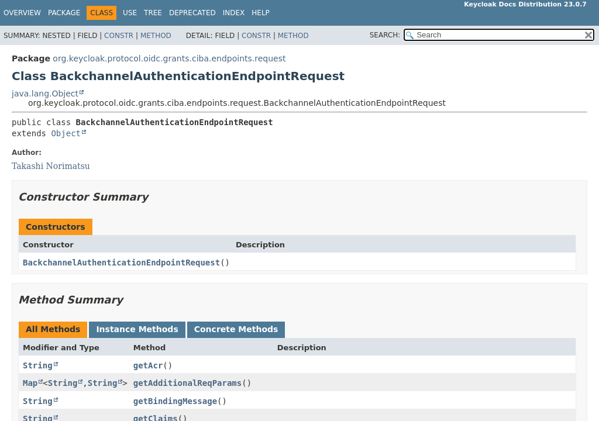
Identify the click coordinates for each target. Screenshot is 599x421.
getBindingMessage (175, 401)
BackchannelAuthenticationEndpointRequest (121, 262)
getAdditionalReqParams (187, 383)
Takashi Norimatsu (51, 166)
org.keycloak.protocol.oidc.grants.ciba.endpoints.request (169, 58)
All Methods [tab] (53, 329)
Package (64, 13)
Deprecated (192, 13)
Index (234, 13)
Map (30, 383)
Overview (22, 13)
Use (130, 13)
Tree (153, 13)
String (38, 365)
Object (66, 133)
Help (261, 13)
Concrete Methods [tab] (236, 329)
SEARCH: (385, 35)
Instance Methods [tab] (137, 329)
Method (155, 36)
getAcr (148, 365)
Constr (118, 36)
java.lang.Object (45, 93)
